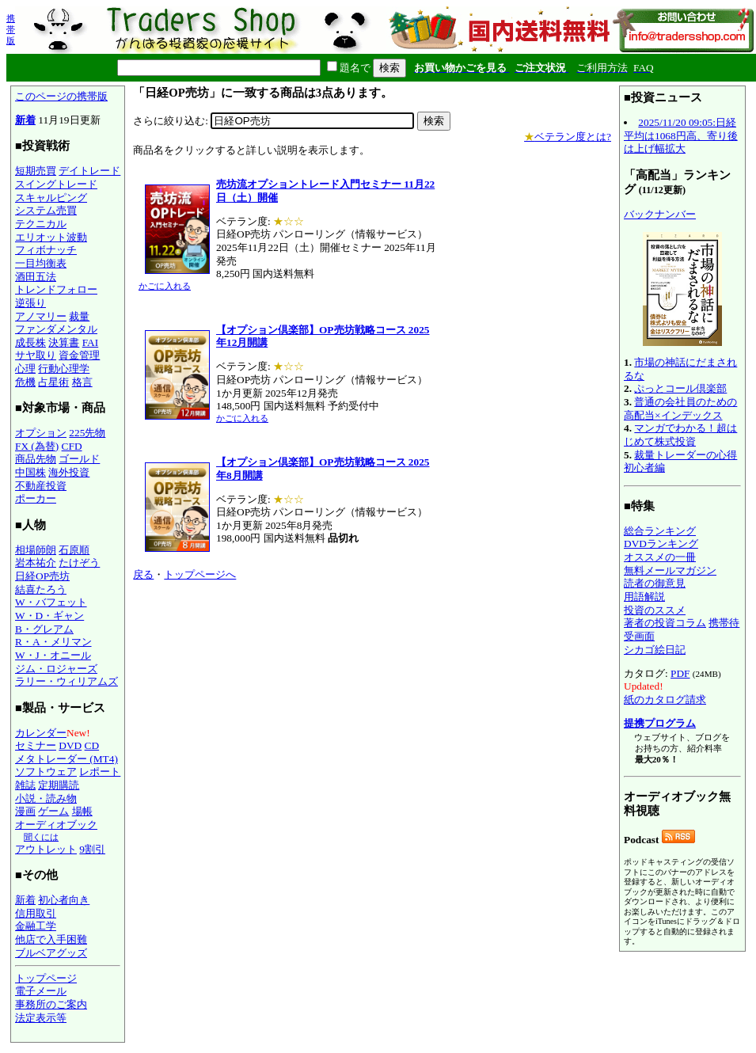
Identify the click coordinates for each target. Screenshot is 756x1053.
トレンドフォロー (56, 289)
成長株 (30, 342)
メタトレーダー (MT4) (66, 759)
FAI (90, 342)
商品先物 (35, 459)
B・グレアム (44, 629)
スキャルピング (51, 197)
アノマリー (40, 316)
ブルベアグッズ (51, 953)
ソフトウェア (46, 771)
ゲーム (53, 811)
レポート (99, 771)
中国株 (30, 472)
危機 (25, 382)
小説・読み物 (46, 798)
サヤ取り (35, 355)
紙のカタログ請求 (665, 699)
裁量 (79, 316)
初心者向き (63, 900)
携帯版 (10, 29)
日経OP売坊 (42, 576)
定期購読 (58, 785)
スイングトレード (56, 184)
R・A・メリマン (53, 642)
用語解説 (644, 597)
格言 (82, 382)
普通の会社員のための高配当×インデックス (680, 408)
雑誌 (25, 785)
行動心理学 (63, 368)
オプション (40, 433)
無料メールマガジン (670, 570)
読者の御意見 (655, 583)
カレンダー (40, 733)
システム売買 (46, 210)
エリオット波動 (51, 237)
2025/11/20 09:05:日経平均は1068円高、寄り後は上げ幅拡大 (681, 135)
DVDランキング (661, 543)
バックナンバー (660, 214)
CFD (72, 446)
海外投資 (68, 472)
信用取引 (35, 913)
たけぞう (79, 562)
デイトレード (89, 171)
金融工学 (35, 926)
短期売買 (35, 171)
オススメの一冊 (660, 557)
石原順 (74, 550)
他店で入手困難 (51, 939)
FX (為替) (37, 446)
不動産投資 (40, 486)
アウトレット (46, 849)
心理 (25, 368)
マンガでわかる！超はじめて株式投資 (680, 434)
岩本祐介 (35, 562)
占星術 (53, 382)
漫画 (25, 811)
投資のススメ (655, 610)
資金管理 (79, 355)
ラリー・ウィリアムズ (66, 681)
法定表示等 (40, 1018)
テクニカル (40, 224)
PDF (680, 673)
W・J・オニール (53, 655)
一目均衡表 (40, 263)
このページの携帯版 (61, 96)
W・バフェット (51, 602)
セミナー (35, 745)
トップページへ (200, 574)
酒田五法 (35, 277)
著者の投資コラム (665, 623)
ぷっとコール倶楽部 (680, 388)
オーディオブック (56, 825)
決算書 (63, 342)
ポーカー (35, 498)
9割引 (92, 849)
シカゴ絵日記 (655, 650)
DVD (70, 745)
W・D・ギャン (49, 616)
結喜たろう (40, 589)
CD (92, 745)
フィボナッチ (46, 250)
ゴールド (79, 459)
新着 (25, 120)
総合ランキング (660, 531)
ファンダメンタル (56, 329)
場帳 (82, 811)
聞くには (41, 837)
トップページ (46, 978)
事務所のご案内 (51, 1004)
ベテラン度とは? (567, 137)
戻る (143, 574)
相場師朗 (35, 550)
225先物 (87, 433)
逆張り (30, 303)
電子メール (40, 991)
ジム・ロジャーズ (56, 669)
